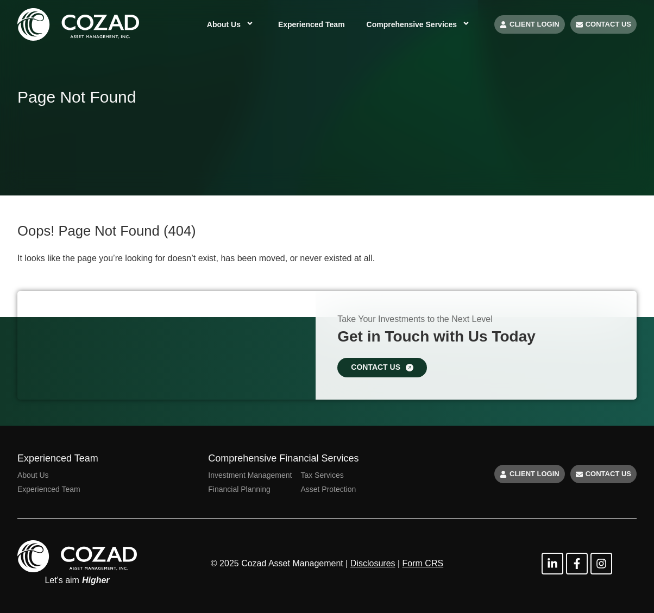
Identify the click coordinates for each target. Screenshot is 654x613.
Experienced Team (311, 24)
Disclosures (372, 563)
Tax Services (321, 475)
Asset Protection (328, 489)
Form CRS (423, 563)
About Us (231, 24)
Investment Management (250, 475)
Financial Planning (239, 489)
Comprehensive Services (420, 24)
